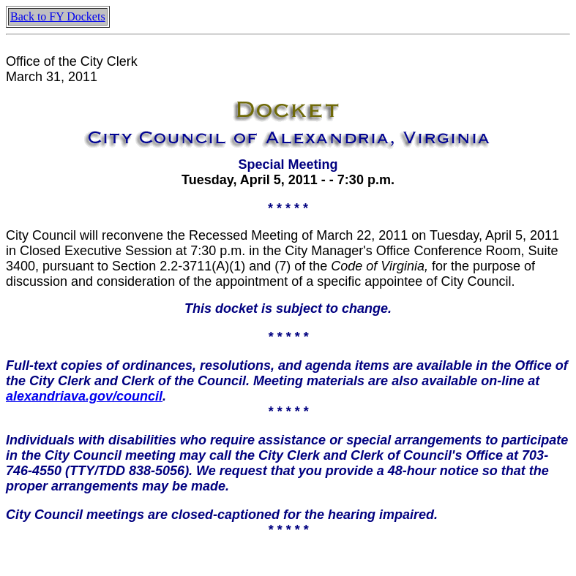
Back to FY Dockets (57, 16)
